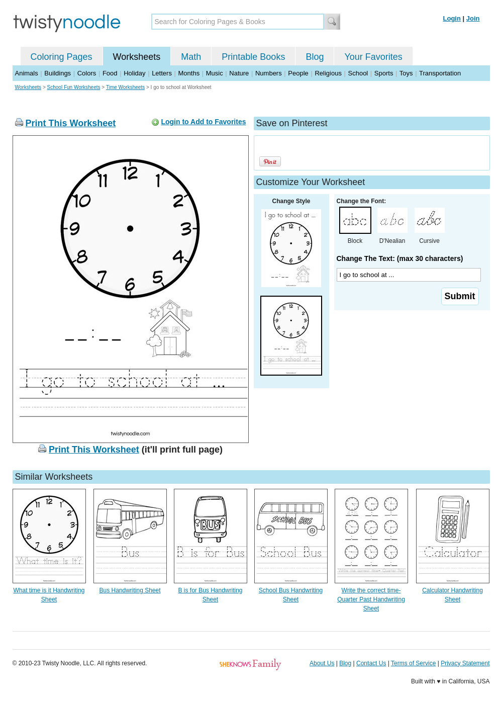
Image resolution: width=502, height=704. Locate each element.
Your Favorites (373, 57)
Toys (406, 73)
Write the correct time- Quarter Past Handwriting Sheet (371, 599)
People (298, 73)
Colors (86, 73)
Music (214, 73)
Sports (383, 73)
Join (473, 18)
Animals (26, 73)
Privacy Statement (465, 663)
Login (452, 18)
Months (189, 73)
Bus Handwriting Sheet (129, 590)
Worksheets (137, 57)
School (358, 73)
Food (110, 73)
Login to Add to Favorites (203, 122)
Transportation (440, 73)
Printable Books (253, 57)
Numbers (268, 73)
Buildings (57, 73)
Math (191, 57)
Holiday (134, 73)
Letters (162, 73)
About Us (322, 663)
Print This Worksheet (71, 123)
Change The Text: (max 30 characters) (400, 258)
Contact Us (371, 663)
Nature (239, 73)
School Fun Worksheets (74, 87)
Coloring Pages (61, 57)
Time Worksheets (125, 87)
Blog (315, 57)
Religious (328, 73)
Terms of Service (413, 663)
